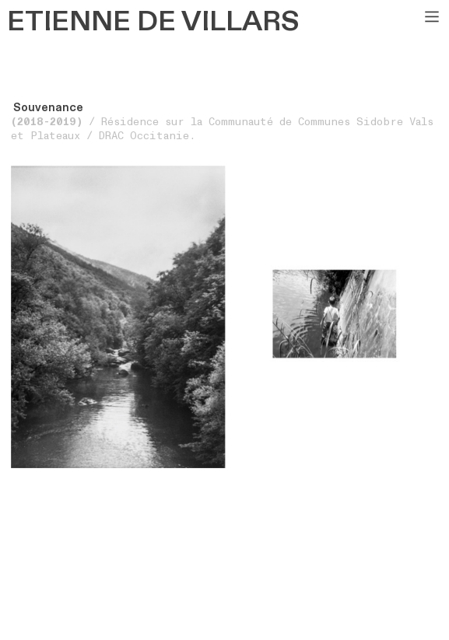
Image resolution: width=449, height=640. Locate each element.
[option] (225, 317)
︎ (432, 17)
